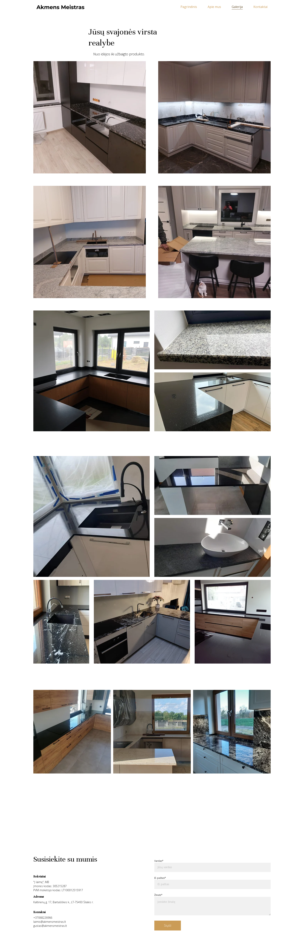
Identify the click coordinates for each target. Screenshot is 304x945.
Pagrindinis (188, 7)
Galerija (237, 7)
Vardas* (158, 861)
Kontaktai (260, 7)
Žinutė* (158, 895)
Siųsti (167, 925)
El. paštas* (160, 878)
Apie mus (214, 7)
